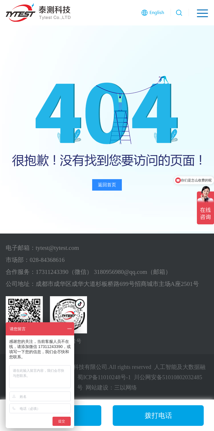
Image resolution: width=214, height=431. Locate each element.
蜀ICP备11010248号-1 (104, 377)
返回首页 (107, 184)
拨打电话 (158, 415)
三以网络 (125, 387)
